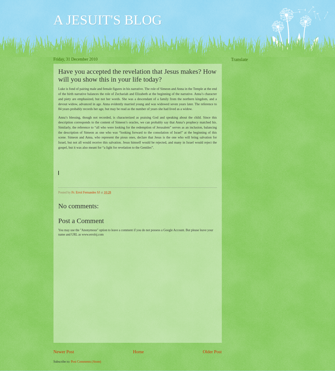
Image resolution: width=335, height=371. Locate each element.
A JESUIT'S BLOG (107, 20)
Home (138, 351)
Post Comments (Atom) (86, 361)
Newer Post (63, 351)
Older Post (212, 351)
